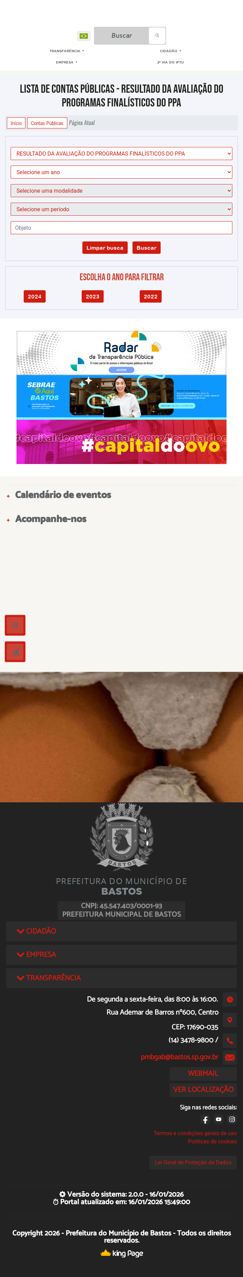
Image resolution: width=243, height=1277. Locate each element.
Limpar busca (105, 248)
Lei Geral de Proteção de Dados (193, 1162)
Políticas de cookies (212, 1141)
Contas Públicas (47, 123)
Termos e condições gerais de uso (195, 1133)
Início (16, 123)
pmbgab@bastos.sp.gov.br (179, 1057)
